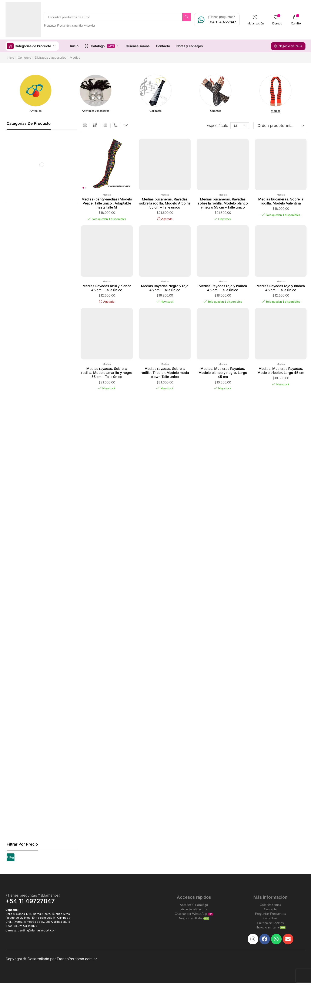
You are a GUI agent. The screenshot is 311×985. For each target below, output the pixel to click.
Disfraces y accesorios (50, 57)
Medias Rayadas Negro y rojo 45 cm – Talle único (164, 288)
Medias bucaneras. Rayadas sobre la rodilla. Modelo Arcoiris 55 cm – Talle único (165, 203)
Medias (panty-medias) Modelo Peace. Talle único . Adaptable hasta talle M (106, 203)
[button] (259, 20)
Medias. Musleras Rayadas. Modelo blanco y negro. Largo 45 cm (222, 372)
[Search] (191, 17)
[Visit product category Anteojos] (35, 110)
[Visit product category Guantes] (215, 110)
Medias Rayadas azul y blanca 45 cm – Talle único (107, 288)
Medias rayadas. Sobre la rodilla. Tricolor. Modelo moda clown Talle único (165, 372)
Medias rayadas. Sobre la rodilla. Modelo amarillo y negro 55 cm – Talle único (106, 372)
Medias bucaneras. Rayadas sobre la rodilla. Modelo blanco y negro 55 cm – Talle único (223, 203)
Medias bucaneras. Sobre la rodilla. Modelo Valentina (280, 201)
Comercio (24, 57)
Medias (107, 194)
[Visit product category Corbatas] (155, 110)
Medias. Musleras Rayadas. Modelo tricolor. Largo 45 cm (280, 370)
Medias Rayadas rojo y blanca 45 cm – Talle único (223, 288)
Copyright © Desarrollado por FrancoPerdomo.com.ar (51, 961)
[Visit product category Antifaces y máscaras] (95, 110)
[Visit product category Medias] (275, 110)
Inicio (10, 57)
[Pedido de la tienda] (280, 125)
